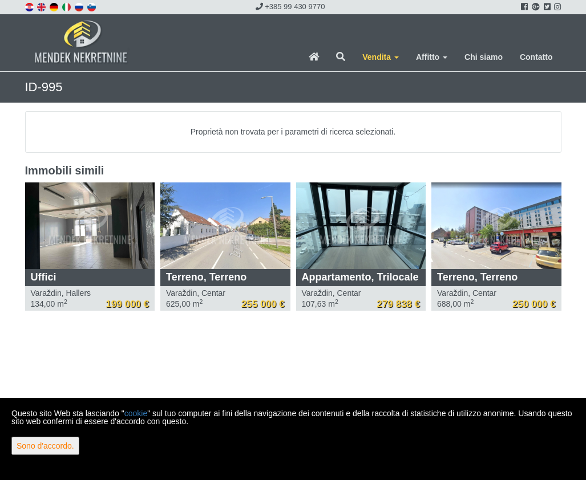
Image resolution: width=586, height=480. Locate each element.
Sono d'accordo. (45, 445)
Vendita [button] (380, 57)
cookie (135, 413)
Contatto (536, 57)
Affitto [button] (431, 57)
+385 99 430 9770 (290, 6)
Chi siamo (483, 57)
